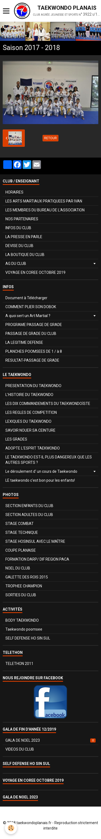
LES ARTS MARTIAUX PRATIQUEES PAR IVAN (43, 201)
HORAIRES (14, 192)
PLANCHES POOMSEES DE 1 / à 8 (33, 351)
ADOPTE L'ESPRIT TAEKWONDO (32, 448)
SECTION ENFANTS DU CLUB (29, 506)
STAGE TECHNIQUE (21, 532)
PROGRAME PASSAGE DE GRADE (33, 324)
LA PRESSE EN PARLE (23, 237)
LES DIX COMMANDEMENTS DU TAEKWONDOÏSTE (47, 403)
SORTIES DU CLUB (20, 595)
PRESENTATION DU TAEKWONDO (33, 386)
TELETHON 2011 (19, 663)
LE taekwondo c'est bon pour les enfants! (40, 480)
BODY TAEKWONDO (22, 620)
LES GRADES (16, 439)
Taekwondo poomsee (23, 629)
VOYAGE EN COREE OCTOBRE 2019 (35, 272)
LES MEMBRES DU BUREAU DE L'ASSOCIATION (45, 210)
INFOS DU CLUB (18, 228)
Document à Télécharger (26, 298)
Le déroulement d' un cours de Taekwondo (41, 471)
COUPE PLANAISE (20, 550)
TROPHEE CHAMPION (23, 586)
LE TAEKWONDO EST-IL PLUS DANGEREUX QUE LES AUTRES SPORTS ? (48, 460)
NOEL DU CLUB (17, 568)
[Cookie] (11, 828)
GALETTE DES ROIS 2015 (26, 577)
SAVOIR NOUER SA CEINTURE (30, 430)
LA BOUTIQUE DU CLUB (24, 254)
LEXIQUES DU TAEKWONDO (28, 421)
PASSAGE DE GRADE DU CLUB (30, 333)
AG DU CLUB (15, 263)
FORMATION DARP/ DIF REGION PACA (37, 559)
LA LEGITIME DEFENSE (24, 342)
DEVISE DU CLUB (19, 246)
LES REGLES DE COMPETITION (31, 412)
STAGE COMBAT (19, 523)
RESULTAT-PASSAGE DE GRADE (32, 360)
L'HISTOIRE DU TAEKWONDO (29, 394)
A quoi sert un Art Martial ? (27, 316)
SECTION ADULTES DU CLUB (29, 514)
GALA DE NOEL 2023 (50, 740)
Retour (50, 138)
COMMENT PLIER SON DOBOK (30, 307)
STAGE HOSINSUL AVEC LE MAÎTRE (35, 541)
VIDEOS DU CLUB (19, 749)
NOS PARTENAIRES (21, 219)
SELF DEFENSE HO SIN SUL (27, 638)
